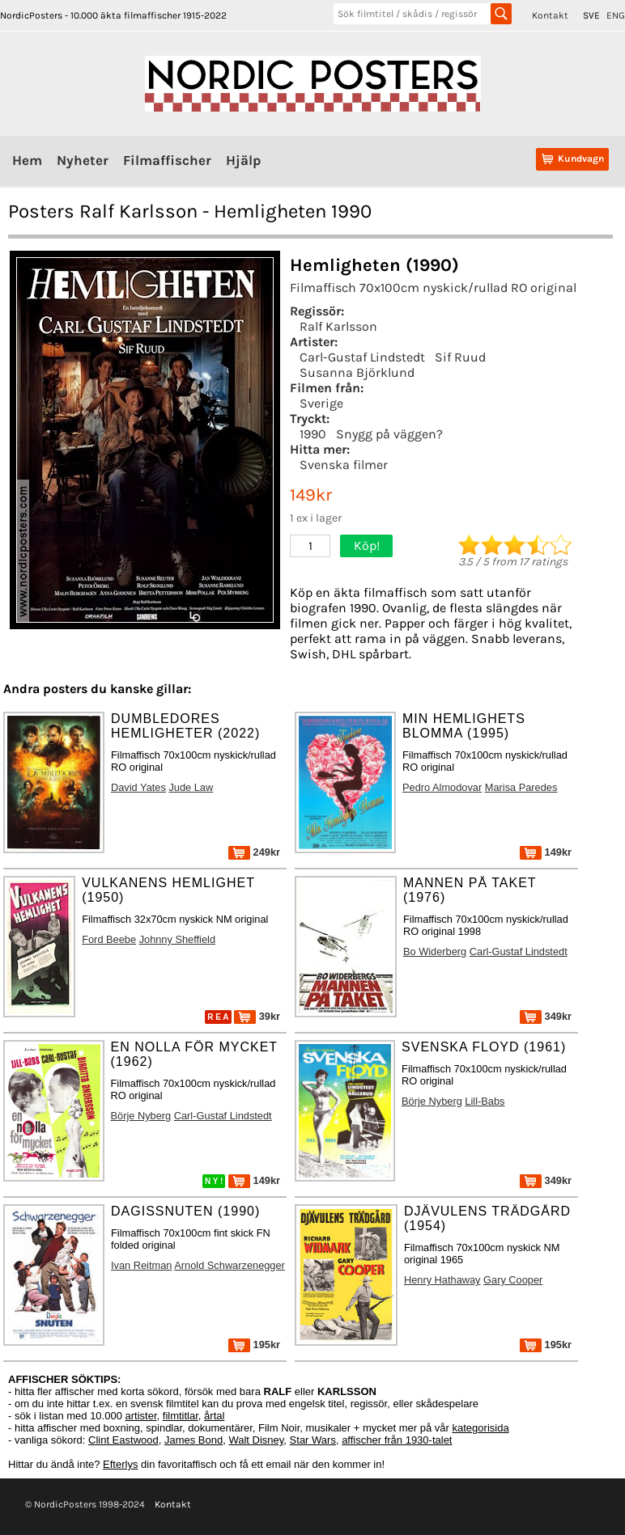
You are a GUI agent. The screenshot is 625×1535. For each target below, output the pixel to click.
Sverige (321, 403)
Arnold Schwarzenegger (229, 1265)
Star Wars (313, 1440)
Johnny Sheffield (177, 939)
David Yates (138, 787)
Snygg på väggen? (389, 434)
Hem (27, 160)
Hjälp (243, 160)
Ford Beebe (109, 939)
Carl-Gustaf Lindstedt (362, 357)
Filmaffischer (167, 160)
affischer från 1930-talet (397, 1440)
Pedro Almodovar (442, 787)
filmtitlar (180, 1416)
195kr (254, 1344)
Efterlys (120, 1464)
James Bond (193, 1440)
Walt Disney (255, 1440)
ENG (615, 15)
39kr (257, 1016)
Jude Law (190, 787)
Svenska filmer (344, 464)
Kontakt (550, 15)
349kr (546, 1016)
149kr (546, 852)
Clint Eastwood (123, 1440)
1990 (313, 434)
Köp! (367, 545)
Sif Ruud (460, 357)
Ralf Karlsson (338, 326)
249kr (254, 852)
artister (141, 1416)
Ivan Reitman (141, 1265)
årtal (214, 1416)
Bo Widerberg (434, 951)
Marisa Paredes (521, 787)
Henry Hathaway (442, 1280)
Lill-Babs (484, 1101)
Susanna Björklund (357, 372)
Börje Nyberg (141, 1116)
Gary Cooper (512, 1280)
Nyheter (82, 160)
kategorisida (481, 1428)
